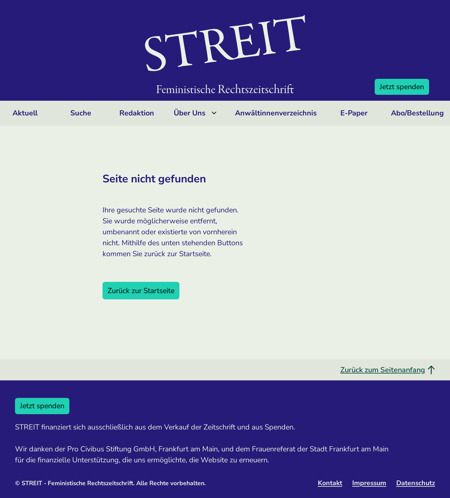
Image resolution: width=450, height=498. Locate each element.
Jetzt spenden (402, 87)
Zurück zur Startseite (141, 291)
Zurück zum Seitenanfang (387, 370)
